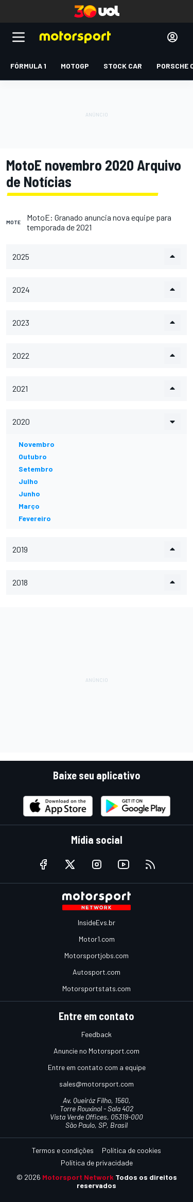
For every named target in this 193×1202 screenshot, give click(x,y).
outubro (33, 456)
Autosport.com (96, 971)
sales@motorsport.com (96, 1083)
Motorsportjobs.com (96, 955)
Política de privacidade (97, 1162)
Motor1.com (97, 938)
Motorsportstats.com (96, 988)
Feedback (96, 1034)
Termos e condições (63, 1150)
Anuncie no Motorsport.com (96, 1050)
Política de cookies (131, 1150)
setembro (36, 468)
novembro (37, 444)
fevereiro (35, 518)
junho (29, 493)
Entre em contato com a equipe (97, 1067)
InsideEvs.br (96, 922)
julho (28, 481)
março (29, 506)
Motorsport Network (78, 1177)
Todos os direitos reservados (127, 1181)
